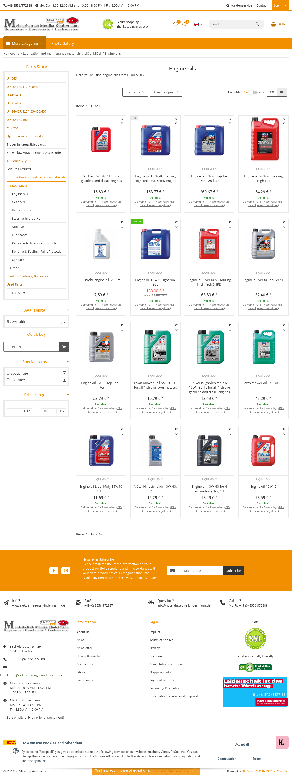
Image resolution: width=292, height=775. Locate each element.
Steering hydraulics (26, 218)
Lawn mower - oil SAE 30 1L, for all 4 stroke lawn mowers (155, 385)
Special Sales (16, 293)
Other (14, 268)
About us (83, 632)
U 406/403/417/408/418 (23, 87)
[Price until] (49, 411)
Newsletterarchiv (88, 656)
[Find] (232, 24)
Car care (18, 260)
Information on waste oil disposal (173, 696)
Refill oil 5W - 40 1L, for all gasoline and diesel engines (101, 178)
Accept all (240, 744)
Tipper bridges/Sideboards (26, 144)
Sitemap (82, 672)
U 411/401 (14, 95)
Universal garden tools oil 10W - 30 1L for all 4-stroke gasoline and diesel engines (209, 387)
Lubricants (19, 235)
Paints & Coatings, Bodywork (27, 276)
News (80, 640)
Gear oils (18, 202)
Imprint (154, 632)
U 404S (12, 78)
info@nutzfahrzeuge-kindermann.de (36, 675)
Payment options (161, 680)
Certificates (84, 664)
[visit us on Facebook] (53, 570)
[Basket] (278, 24)
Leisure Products (19, 169)
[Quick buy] (31, 347)
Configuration (226, 758)
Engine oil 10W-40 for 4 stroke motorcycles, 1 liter (209, 488)
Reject (256, 758)
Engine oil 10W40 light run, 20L (155, 282)
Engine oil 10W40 (263, 486)
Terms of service (161, 640)
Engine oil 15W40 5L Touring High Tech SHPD (209, 282)
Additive (18, 227)
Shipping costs (160, 672)
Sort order (133, 92)
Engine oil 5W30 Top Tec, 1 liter (101, 385)
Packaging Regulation (165, 688)
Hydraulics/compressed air (26, 136)
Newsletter (84, 648)
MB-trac (12, 128)
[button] (239, 5)
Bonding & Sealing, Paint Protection (37, 251)
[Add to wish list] (122, 123)
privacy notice (107, 573)
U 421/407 (14, 103)
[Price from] (14, 411)
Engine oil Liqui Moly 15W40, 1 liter (101, 488)
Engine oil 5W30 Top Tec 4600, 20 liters (209, 178)
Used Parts (14, 284)
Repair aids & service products (34, 243)
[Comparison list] (184, 24)
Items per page (164, 92)
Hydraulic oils (22, 210)
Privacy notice (37, 761)
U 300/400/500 (17, 120)
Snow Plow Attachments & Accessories (34, 152)
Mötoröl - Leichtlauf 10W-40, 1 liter (155, 488)
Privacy (154, 648)
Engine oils (20, 194)
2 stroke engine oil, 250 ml (101, 280)
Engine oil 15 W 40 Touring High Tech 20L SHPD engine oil (155, 180)
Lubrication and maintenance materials (36, 177)
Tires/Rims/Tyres (19, 161)
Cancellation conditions (166, 664)
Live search (84, 680)
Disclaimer (157, 656)
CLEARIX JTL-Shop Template (272, 771)
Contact (261, 5)
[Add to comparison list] (122, 118)
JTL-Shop (247, 771)
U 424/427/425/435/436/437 (26, 111)
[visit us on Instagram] (65, 570)
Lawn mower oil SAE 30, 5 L (263, 383)
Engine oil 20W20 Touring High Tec (263, 178)
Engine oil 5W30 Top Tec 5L (263, 280)
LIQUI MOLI (18, 186)
